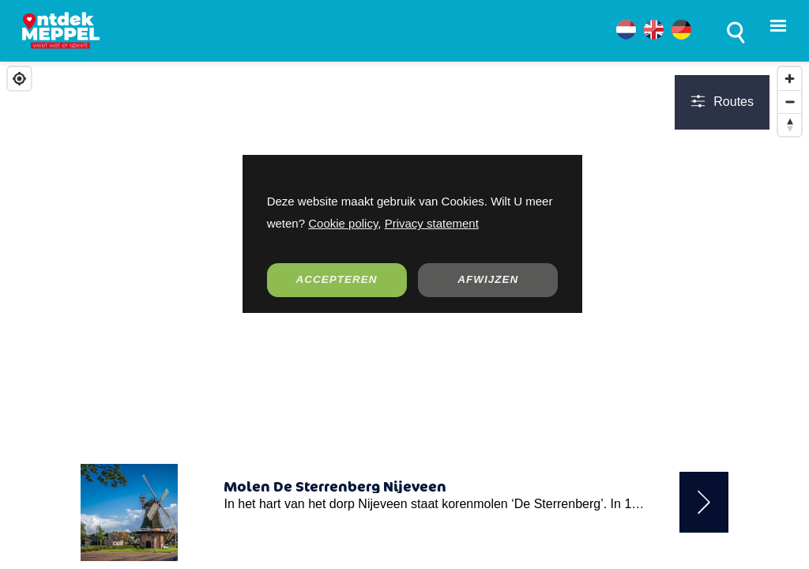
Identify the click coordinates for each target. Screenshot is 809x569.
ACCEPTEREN (337, 279)
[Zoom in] (789, 78)
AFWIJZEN (487, 279)
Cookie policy (343, 223)
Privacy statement (432, 223)
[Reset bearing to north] (789, 124)
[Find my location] (19, 78)
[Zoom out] (789, 101)
